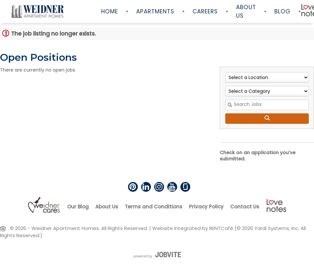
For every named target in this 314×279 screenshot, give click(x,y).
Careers (205, 11)
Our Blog (78, 206)
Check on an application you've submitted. (257, 155)
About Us (246, 11)
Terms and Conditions (153, 206)
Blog (282, 11)
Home (109, 11)
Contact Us (244, 206)
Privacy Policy (206, 206)
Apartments (155, 11)
